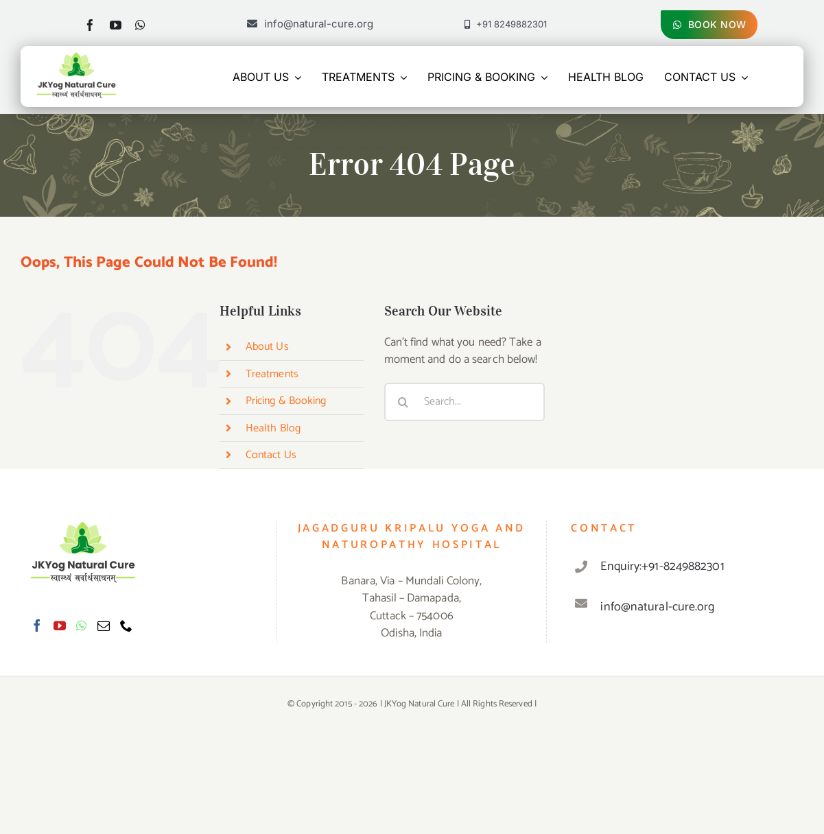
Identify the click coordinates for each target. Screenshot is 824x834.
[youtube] (115, 25)
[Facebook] (37, 625)
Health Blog (273, 428)
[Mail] (103, 625)
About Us (267, 346)
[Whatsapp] (81, 625)
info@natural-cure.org (657, 607)
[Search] (403, 402)
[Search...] (464, 402)
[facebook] (90, 25)
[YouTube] (60, 625)
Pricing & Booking (286, 401)
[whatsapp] (140, 25)
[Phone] (126, 625)
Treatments (272, 374)
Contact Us (271, 455)
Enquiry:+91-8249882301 (662, 566)
